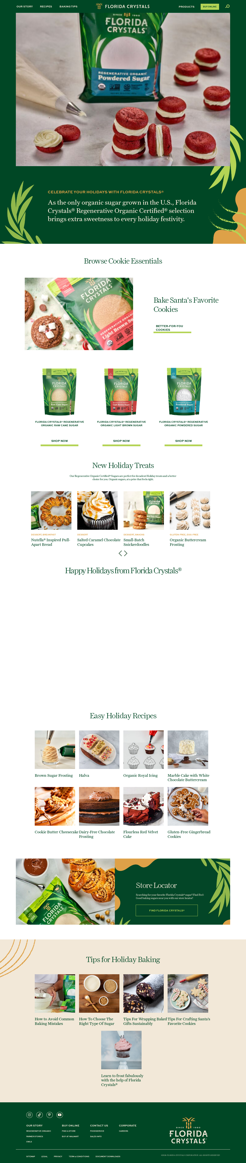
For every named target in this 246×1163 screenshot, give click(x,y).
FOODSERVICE (97, 1131)
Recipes (46, 6)
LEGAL (44, 1156)
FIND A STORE (69, 1131)
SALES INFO (96, 1136)
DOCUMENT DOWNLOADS (108, 1156)
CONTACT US (99, 1125)
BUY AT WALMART (70, 1136)
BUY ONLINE (70, 1125)
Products (187, 6)
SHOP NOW (59, 441)
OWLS (29, 1142)
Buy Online (210, 6)
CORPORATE (127, 1125)
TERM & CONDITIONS (79, 1156)
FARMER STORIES (34, 1136)
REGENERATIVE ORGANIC (38, 1131)
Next (124, 549)
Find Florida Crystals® (167, 910)
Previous (121, 549)
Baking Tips (68, 6)
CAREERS (123, 1131)
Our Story (25, 6)
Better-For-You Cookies (169, 328)
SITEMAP (30, 1156)
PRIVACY (58, 1156)
